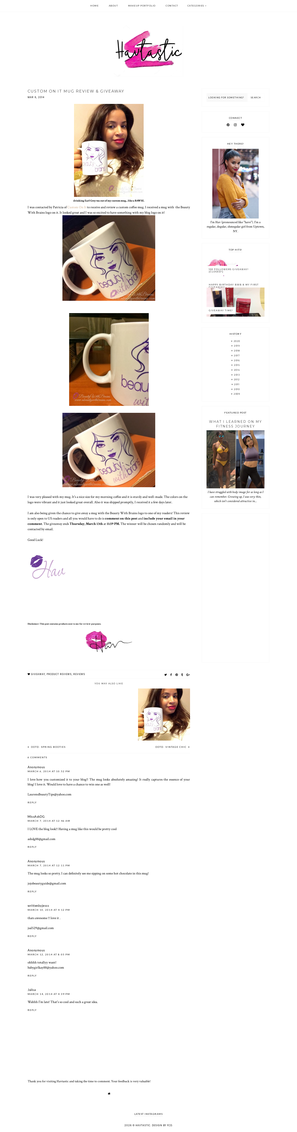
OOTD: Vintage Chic (171, 746)
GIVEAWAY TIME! (221, 310)
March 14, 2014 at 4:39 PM (49, 994)
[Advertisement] (236, 588)
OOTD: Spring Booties (48, 746)
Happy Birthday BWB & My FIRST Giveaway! (234, 285)
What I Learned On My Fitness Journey (235, 424)
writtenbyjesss (38, 905)
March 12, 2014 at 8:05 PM (49, 954)
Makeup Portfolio (142, 5)
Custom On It (76, 207)
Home (94, 5)
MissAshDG (36, 816)
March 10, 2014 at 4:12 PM (49, 909)
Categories (195, 5)
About (113, 5)
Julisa (32, 990)
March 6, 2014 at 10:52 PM (49, 771)
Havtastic (143, 1125)
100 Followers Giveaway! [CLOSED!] (229, 270)
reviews (79, 674)
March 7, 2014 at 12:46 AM (49, 820)
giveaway (38, 674)
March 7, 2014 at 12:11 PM (49, 865)
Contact (172, 5)
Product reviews (59, 674)
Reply (32, 802)
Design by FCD (162, 1125)
